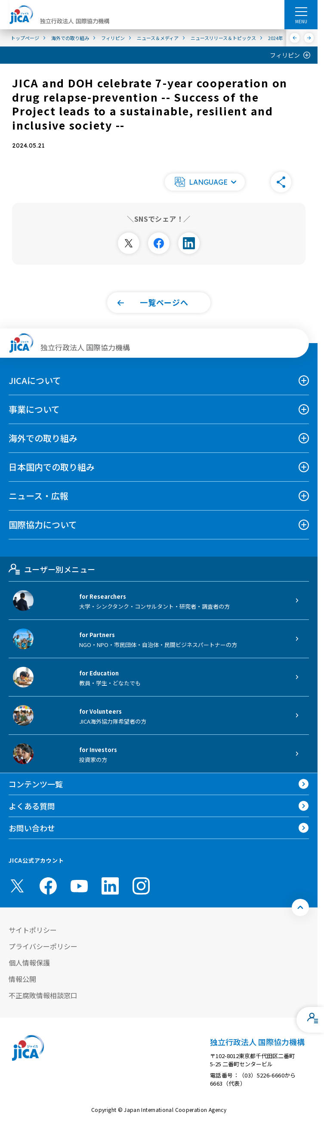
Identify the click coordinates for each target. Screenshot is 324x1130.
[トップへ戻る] (300, 907)
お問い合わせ (32, 827)
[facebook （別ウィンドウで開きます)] (48, 886)
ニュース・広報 (38, 495)
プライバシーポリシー (43, 946)
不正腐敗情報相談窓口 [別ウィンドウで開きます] (43, 995)
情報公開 (22, 979)
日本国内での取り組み (52, 467)
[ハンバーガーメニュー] (301, 11)
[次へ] (309, 37)
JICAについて (35, 380)
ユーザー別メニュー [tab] (52, 569)
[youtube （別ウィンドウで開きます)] (79, 885)
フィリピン (285, 55)
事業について (34, 409)
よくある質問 (32, 805)
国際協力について (43, 524)
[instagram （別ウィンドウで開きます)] (141, 886)
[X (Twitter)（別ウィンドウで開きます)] (17, 886)
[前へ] (295, 37)
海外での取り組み (43, 438)
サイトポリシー (33, 930)
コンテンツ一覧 (36, 783)
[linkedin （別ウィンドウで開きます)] (110, 886)
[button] (205, 182)
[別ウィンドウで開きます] (128, 243)
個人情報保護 (29, 962)
